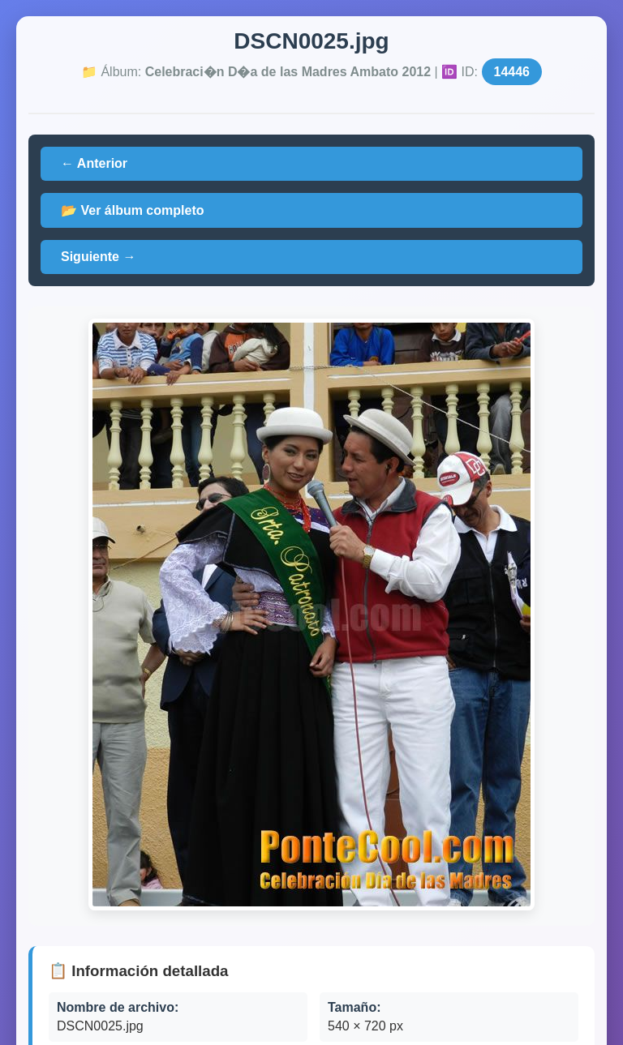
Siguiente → (98, 256)
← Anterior (94, 163)
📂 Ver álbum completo (132, 210)
